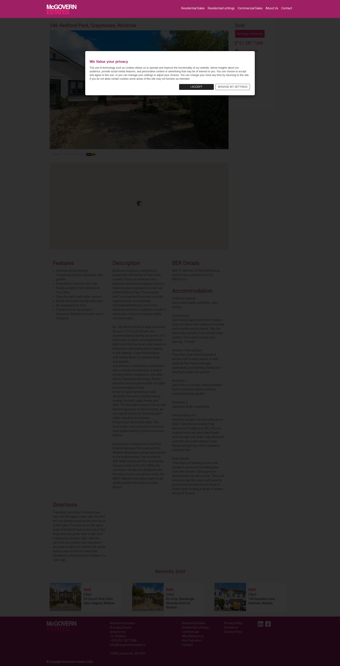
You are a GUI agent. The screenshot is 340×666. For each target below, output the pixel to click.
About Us (272, 8)
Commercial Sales (250, 8)
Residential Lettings (221, 8)
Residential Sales (193, 8)
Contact (286, 8)
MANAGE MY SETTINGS (232, 86)
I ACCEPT (196, 86)
